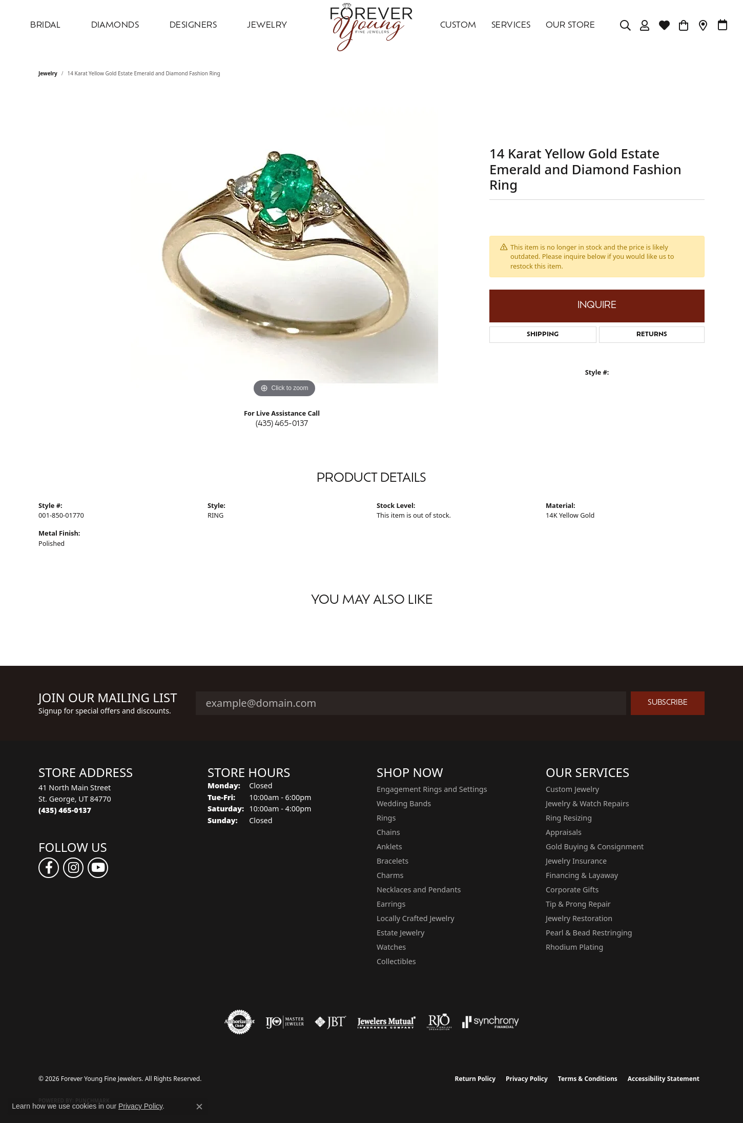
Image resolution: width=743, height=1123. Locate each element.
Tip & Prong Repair (578, 904)
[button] (625, 25)
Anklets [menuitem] (389, 846)
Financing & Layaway (582, 875)
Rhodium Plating (574, 947)
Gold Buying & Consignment (595, 846)
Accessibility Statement (663, 1078)
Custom (458, 26)
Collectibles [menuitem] (396, 961)
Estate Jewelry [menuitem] (400, 932)
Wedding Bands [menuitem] (404, 803)
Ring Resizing (569, 818)
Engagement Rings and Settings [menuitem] (432, 789)
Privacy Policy (527, 1078)
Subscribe (668, 703)
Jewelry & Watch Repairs (587, 803)
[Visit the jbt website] (330, 1022)
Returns (651, 335)
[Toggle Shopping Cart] (683, 25)
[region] (284, 246)
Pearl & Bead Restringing (589, 932)
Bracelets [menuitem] (392, 861)
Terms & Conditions (587, 1078)
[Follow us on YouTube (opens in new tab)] (98, 867)
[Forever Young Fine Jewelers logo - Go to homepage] (371, 25)
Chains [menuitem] (388, 832)
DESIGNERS (193, 26)
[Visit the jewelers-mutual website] (386, 1022)
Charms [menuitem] (390, 875)
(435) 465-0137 (282, 424)
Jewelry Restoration (579, 918)
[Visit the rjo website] (439, 1022)
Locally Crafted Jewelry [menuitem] (416, 918)
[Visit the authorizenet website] (240, 1022)
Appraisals (564, 832)
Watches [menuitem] (391, 947)
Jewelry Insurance (576, 861)
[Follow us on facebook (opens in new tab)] (48, 867)
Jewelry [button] (267, 26)
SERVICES (511, 26)
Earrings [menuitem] (391, 904)
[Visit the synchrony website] (490, 1022)
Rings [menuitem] (386, 818)
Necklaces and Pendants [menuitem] (419, 889)
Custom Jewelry (572, 789)
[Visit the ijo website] (284, 1022)
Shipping (543, 335)
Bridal (45, 26)
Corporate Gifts (572, 889)
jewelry (47, 73)
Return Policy (475, 1078)
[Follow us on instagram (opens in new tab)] (73, 867)
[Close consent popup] (199, 1107)
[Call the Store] (64, 810)
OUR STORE (570, 26)
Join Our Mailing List (107, 697)
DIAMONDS (115, 26)
